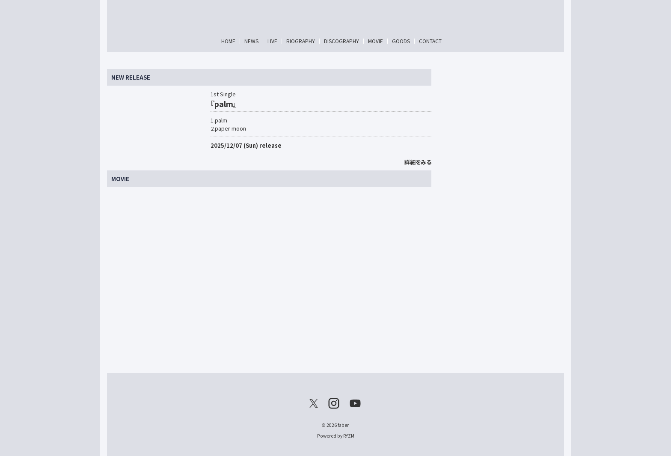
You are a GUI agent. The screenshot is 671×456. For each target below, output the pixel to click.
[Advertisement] (500, 197)
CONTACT (430, 41)
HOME (228, 41)
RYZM (348, 435)
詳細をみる (417, 162)
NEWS (251, 41)
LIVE (272, 41)
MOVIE (375, 41)
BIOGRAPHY (300, 41)
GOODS (401, 41)
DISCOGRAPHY (341, 41)
